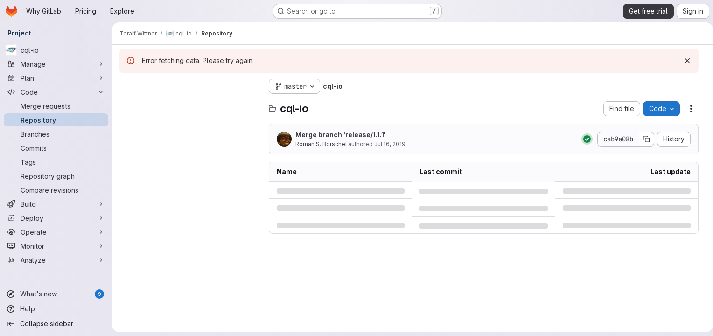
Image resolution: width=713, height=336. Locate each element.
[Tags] (56, 161)
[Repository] (56, 119)
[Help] (56, 308)
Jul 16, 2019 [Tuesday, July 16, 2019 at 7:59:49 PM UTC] (389, 143)
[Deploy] (56, 217)
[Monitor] (56, 245)
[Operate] (56, 231)
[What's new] (56, 294)
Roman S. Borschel (321, 143)
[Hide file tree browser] (126, 86)
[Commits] (56, 147)
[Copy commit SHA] (643, 139)
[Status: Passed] (583, 139)
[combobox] (189, 105)
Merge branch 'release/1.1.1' (340, 135)
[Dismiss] (683, 60)
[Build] (56, 203)
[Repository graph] (56, 175)
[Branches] (56, 133)
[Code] (56, 91)
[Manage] (56, 63)
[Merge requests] (56, 105)
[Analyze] (56, 259)
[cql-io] (56, 49)
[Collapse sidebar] (56, 323)
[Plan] (56, 77)
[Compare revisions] (56, 189)
